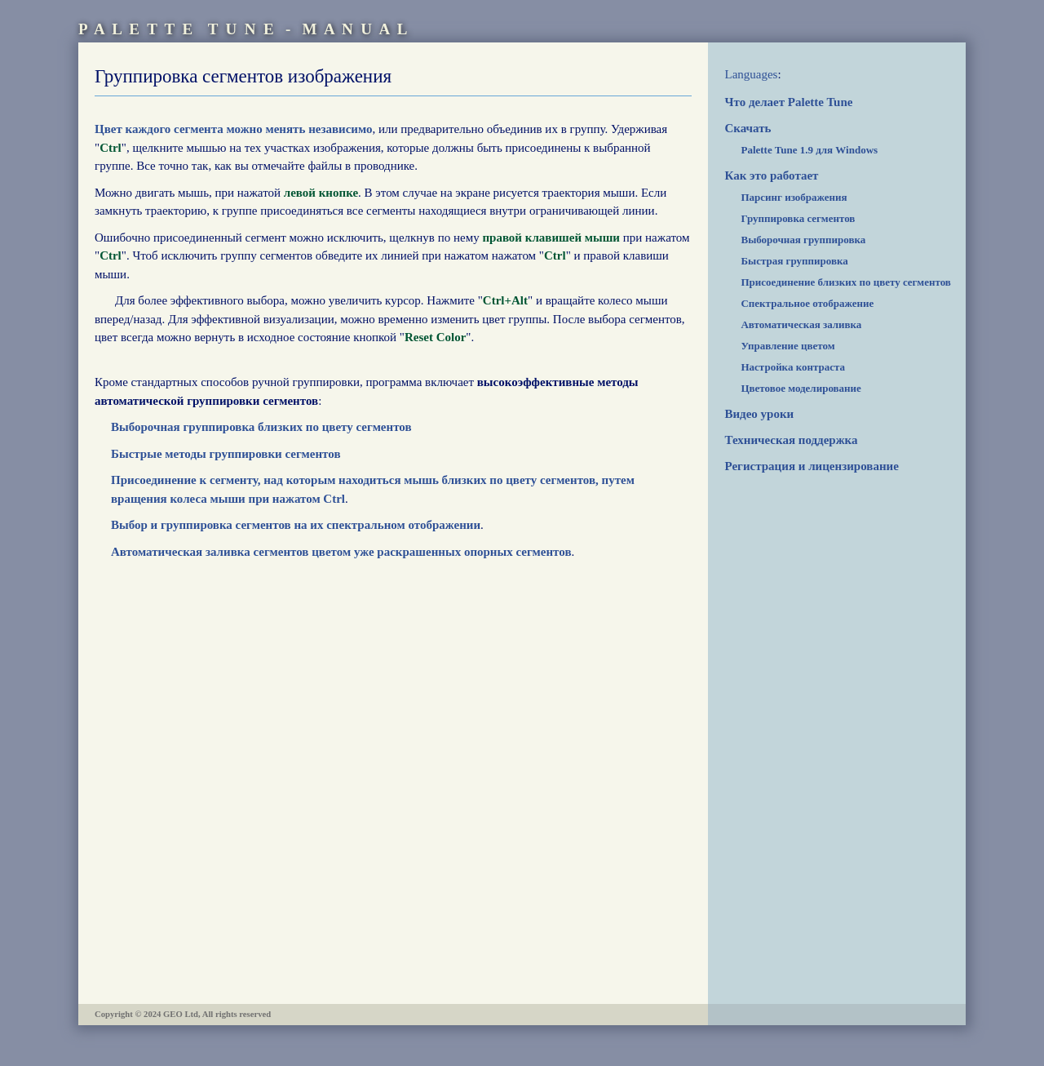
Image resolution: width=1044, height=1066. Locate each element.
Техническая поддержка (790, 439)
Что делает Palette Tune (788, 102)
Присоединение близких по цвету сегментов (845, 282)
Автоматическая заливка (801, 324)
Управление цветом (787, 346)
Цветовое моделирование (800, 388)
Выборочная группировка (803, 239)
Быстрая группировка (794, 261)
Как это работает (771, 175)
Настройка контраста (793, 367)
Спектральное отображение (807, 303)
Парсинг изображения (794, 197)
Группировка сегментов (798, 218)
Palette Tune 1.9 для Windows (809, 150)
